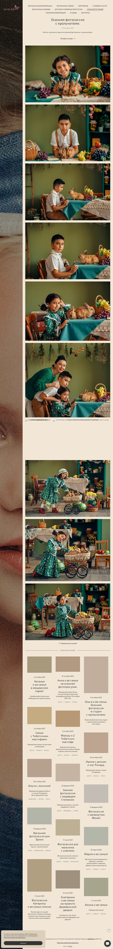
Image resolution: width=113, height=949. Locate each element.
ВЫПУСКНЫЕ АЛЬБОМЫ (41, 9)
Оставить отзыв (67, 38)
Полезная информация (56, 13)
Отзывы (73, 13)
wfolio (70, 946)
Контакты (85, 13)
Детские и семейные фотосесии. (69, 9)
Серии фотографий (95, 9)
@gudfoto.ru (91, 939)
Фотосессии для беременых (40, 6)
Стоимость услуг (100, 6)
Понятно (23, 943)
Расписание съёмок (65, 6)
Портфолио (83, 6)
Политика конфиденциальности (68, 943)
